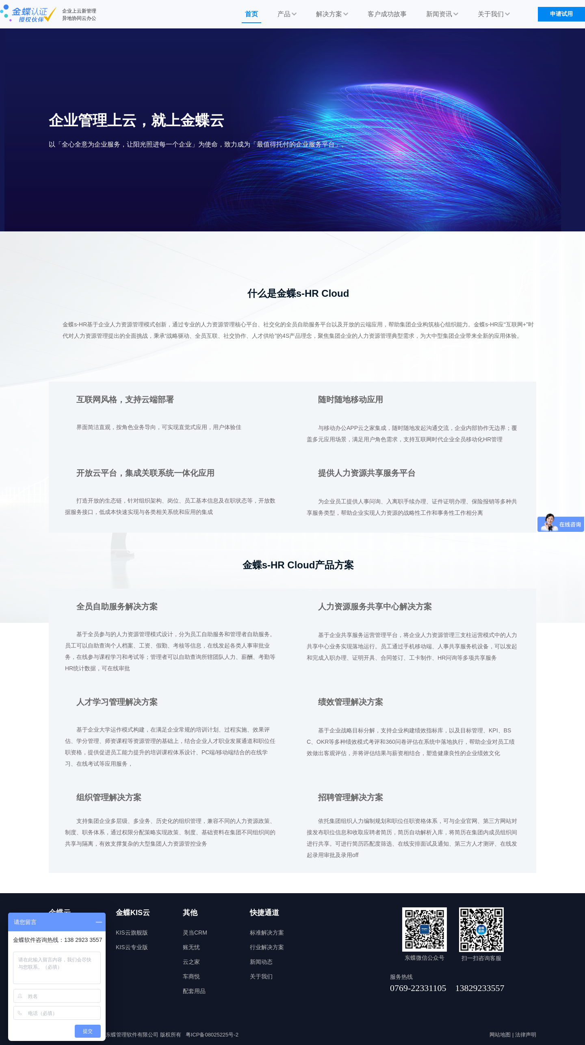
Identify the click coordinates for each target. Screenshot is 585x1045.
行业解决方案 (267, 947)
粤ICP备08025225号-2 (212, 1035)
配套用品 (194, 991)
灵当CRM (195, 932)
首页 (251, 14)
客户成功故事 (387, 14)
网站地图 (500, 1035)
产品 (287, 14)
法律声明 (525, 1035)
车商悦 (191, 976)
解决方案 (332, 14)
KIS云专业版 (132, 947)
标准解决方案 (267, 932)
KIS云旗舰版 (132, 932)
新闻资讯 (442, 14)
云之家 (191, 962)
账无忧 (191, 947)
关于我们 (494, 14)
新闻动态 (261, 962)
